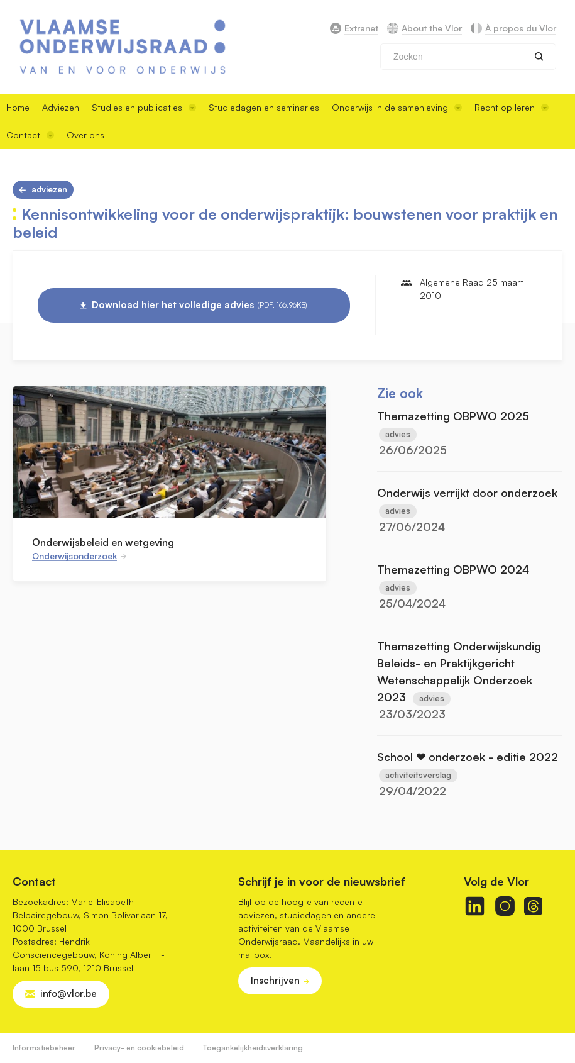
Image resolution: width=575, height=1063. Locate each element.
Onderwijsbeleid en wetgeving (103, 542)
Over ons (85, 135)
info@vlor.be (68, 993)
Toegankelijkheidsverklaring (253, 1047)
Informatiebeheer (44, 1047)
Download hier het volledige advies (199, 305)
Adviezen (60, 107)
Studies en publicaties (144, 107)
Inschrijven (275, 980)
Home (18, 107)
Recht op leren (511, 107)
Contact (30, 135)
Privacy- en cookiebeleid (139, 1047)
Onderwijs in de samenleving (397, 107)
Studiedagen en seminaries (264, 107)
